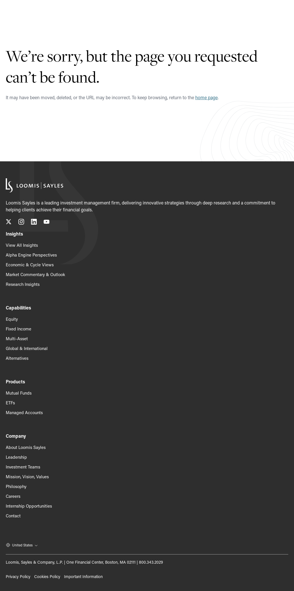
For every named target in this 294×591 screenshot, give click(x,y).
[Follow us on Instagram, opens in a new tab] (21, 223)
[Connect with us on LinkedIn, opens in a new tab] (34, 223)
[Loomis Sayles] (30, 13)
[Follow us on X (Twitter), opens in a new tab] (8, 223)
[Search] (269, 12)
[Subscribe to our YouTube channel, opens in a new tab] (46, 223)
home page (206, 97)
